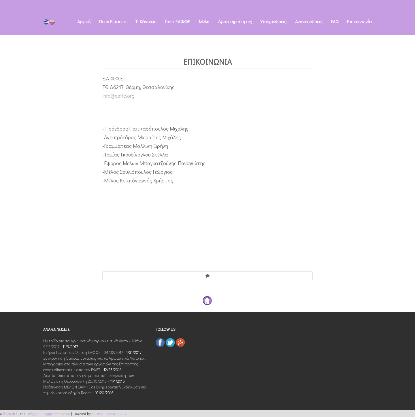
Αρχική (83, 21)
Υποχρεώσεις (273, 21)
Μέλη (204, 21)
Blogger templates (56, 413)
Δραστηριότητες (235, 21)
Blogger (34, 413)
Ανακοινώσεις (308, 21)
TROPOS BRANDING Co (109, 413)
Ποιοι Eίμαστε (112, 21)
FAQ (334, 21)
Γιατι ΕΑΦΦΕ (177, 21)
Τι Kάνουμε (145, 21)
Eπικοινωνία (359, 21)
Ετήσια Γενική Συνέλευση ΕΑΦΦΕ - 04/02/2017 (83, 352)
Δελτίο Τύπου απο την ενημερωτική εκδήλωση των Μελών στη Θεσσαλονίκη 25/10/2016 (88, 378)
